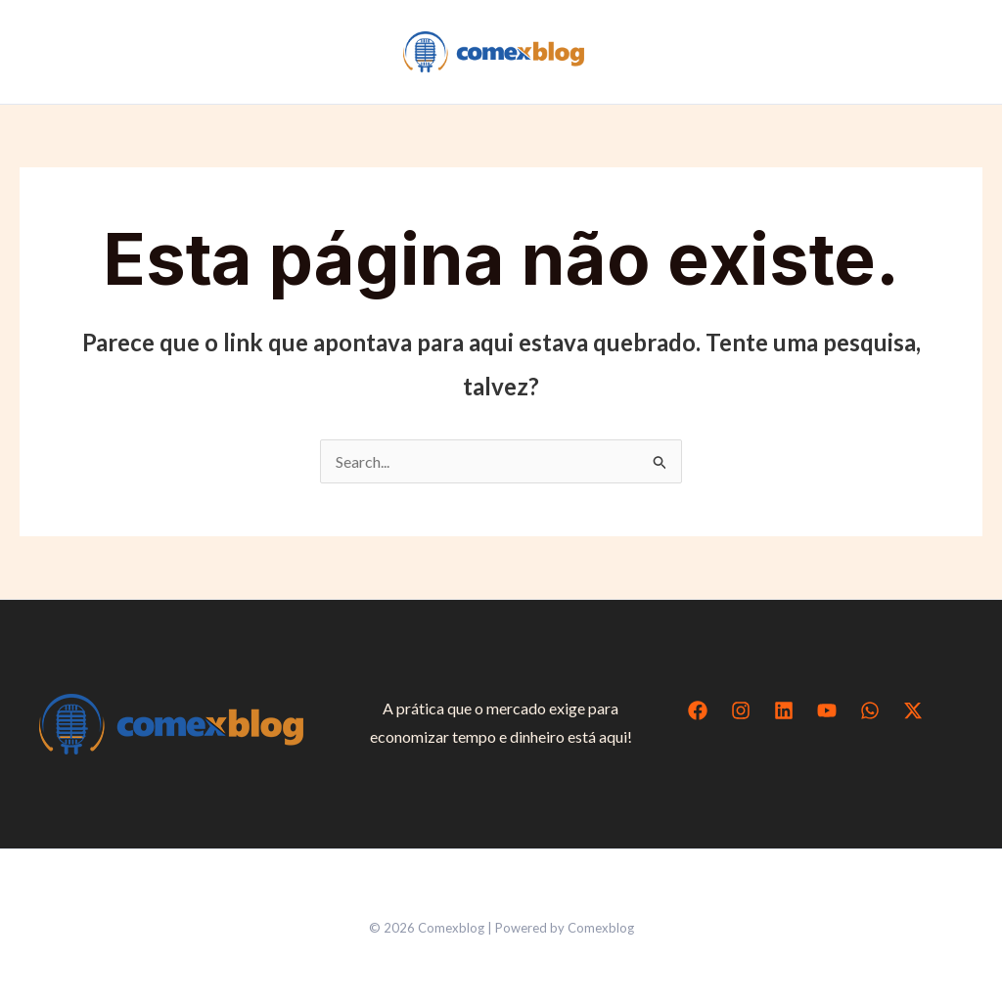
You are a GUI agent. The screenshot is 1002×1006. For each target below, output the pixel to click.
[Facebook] (697, 710)
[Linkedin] (784, 710)
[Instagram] (741, 710)
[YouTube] (827, 710)
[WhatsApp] (870, 710)
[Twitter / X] (913, 710)
